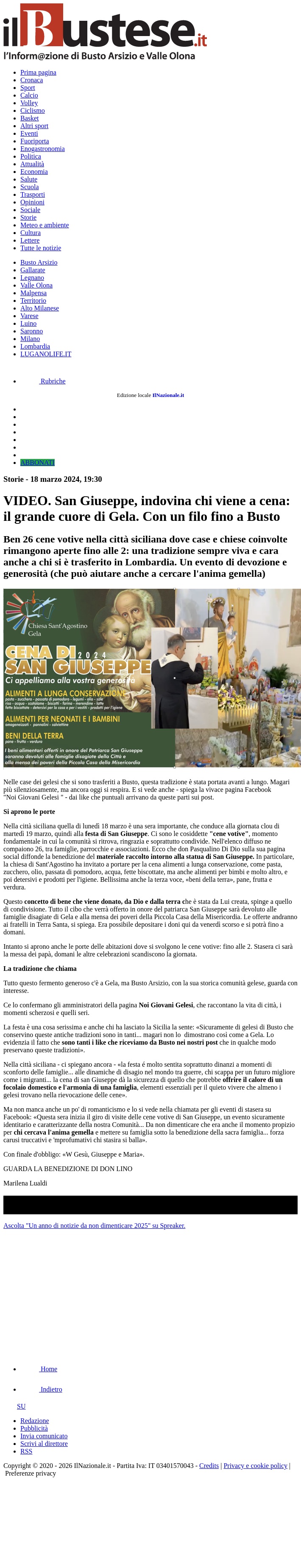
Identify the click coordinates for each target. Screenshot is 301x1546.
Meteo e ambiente (44, 225)
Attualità (32, 164)
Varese (29, 315)
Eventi (29, 133)
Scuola (29, 186)
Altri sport (34, 125)
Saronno (31, 331)
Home (38, 1369)
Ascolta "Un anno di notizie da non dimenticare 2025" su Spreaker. (94, 1225)
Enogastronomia (42, 148)
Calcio (29, 95)
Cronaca (31, 80)
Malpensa (33, 292)
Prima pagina (38, 72)
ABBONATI (37, 462)
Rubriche (43, 381)
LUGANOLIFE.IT (45, 354)
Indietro (41, 1389)
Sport (27, 87)
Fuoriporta (34, 141)
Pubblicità (34, 1428)
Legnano (32, 277)
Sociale (30, 209)
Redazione (34, 1420)
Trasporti (32, 194)
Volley (29, 102)
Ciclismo (32, 110)
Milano (30, 338)
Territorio (33, 300)
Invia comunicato (44, 1436)
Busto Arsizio (39, 262)
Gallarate (32, 270)
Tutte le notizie (40, 248)
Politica (30, 156)
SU (14, 1406)
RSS (26, 1451)
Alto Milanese (39, 308)
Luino (28, 323)
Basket (29, 118)
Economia (34, 171)
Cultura (30, 232)
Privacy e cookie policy (255, 1465)
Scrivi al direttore (44, 1443)
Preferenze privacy (30, 1473)
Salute (28, 179)
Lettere (29, 240)
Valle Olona (36, 285)
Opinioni (32, 202)
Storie (28, 217)
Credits (209, 1465)
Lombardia (35, 346)
